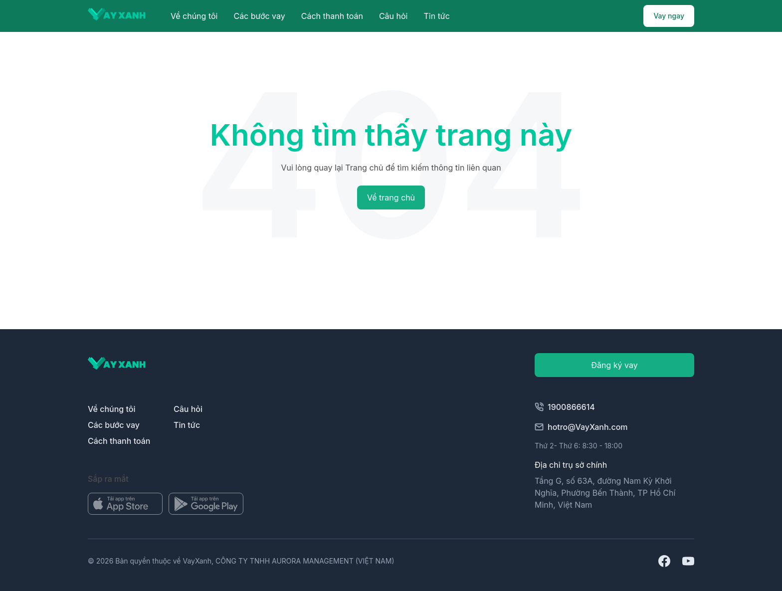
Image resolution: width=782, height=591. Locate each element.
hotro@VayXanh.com (581, 427)
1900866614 (565, 407)
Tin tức (436, 16)
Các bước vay (259, 16)
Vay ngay (668, 15)
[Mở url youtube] (688, 561)
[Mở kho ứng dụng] (125, 504)
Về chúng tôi (194, 16)
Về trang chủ (391, 197)
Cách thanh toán (332, 16)
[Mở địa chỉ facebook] (664, 561)
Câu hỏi (393, 16)
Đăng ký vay (614, 365)
